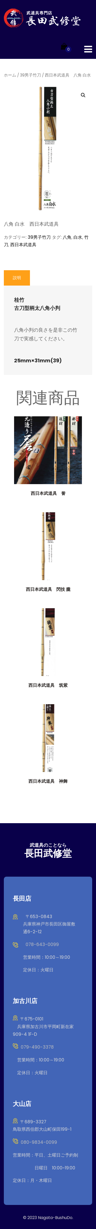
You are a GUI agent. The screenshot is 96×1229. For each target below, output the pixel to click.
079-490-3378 (37, 1047)
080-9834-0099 (39, 1142)
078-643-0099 (42, 944)
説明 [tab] (17, 278)
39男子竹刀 (30, 75)
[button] (83, 95)
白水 (77, 237)
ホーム (10, 75)
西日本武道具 (23, 245)
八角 (67, 237)
